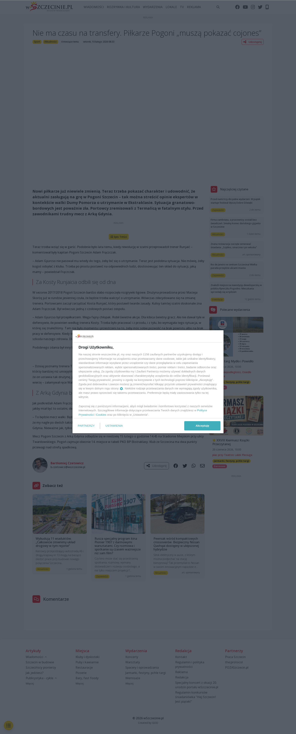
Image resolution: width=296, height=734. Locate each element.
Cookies (101, 414)
